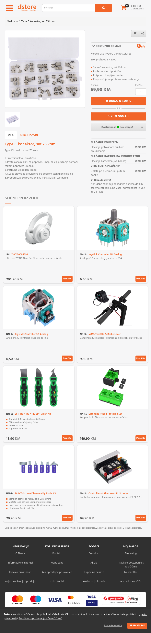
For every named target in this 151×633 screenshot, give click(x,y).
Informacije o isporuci (20, 563)
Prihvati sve (137, 626)
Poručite (67, 279)
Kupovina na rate (94, 572)
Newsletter (130, 572)
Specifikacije (29, 135)
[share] (142, 33)
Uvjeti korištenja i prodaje (20, 581)
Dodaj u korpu (118, 101)
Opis (11, 135)
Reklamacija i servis (94, 581)
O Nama (20, 553)
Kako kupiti (57, 581)
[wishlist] (135, 33)
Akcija (94, 563)
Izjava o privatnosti (20, 572)
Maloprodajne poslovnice (57, 572)
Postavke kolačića (113, 626)
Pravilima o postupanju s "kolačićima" (40, 618)
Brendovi (94, 553)
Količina (139, 85)
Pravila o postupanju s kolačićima (131, 565)
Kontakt (57, 553)
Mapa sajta (57, 563)
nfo (141, 47)
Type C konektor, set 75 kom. (38, 21)
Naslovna (12, 21)
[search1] (103, 8)
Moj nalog (131, 553)
